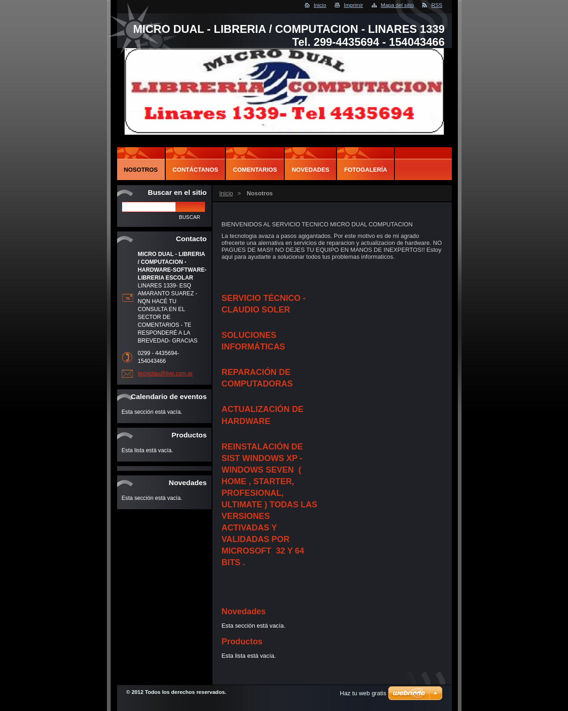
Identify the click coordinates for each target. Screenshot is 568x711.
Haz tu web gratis (363, 693)
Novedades (310, 169)
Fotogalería (365, 169)
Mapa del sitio (397, 5)
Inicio (320, 5)
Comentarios (255, 169)
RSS (437, 5)
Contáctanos (195, 169)
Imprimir (353, 5)
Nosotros (141, 169)
